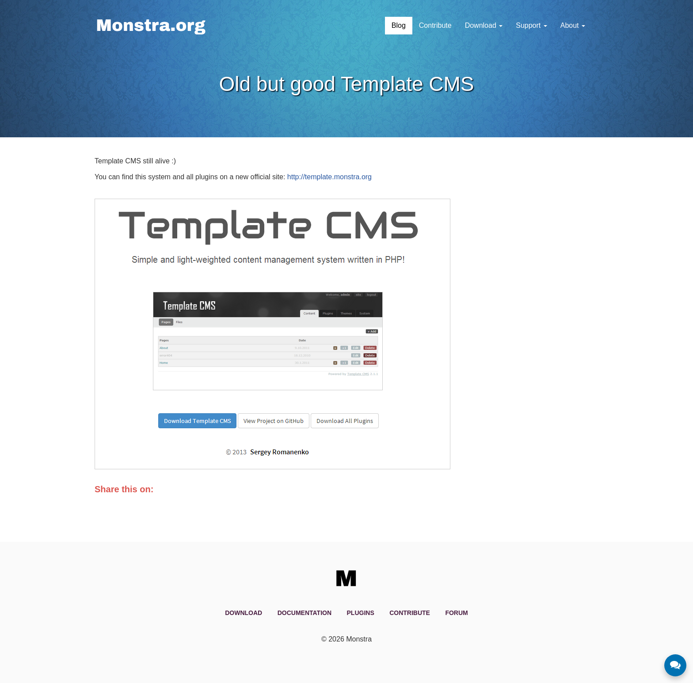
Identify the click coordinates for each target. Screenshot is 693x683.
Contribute (435, 25)
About (572, 25)
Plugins (360, 612)
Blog (399, 25)
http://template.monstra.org (329, 177)
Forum (456, 612)
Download (484, 25)
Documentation (304, 612)
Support (531, 25)
